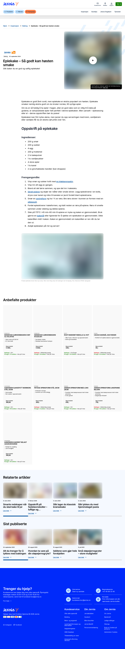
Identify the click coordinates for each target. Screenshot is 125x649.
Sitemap (107, 624)
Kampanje (30, 12)
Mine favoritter (89, 620)
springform (41, 198)
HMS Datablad (69, 632)
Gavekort (87, 617)
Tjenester (117, 12)
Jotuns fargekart (105, 12)
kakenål (40, 216)
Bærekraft (107, 617)
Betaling (67, 617)
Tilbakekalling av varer (71, 635)
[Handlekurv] (119, 4)
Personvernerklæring (91, 627)
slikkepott (32, 202)
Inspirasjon (84, 12)
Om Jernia (107, 613)
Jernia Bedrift (88, 624)
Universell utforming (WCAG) (70, 639)
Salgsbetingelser (69, 628)
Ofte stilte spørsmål (70, 613)
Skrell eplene (34, 192)
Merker (19, 12)
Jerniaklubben (89, 613)
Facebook (17, 625)
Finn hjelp (7, 601)
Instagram (7, 625)
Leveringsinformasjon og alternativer (72, 624)
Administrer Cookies (110, 632)
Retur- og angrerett (70, 620)
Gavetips (94, 12)
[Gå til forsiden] (11, 4)
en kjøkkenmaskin (64, 181)
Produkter (8, 12)
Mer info (105, 87)
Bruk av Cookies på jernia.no (110, 628)
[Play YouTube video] (93, 60)
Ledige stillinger (109, 620)
